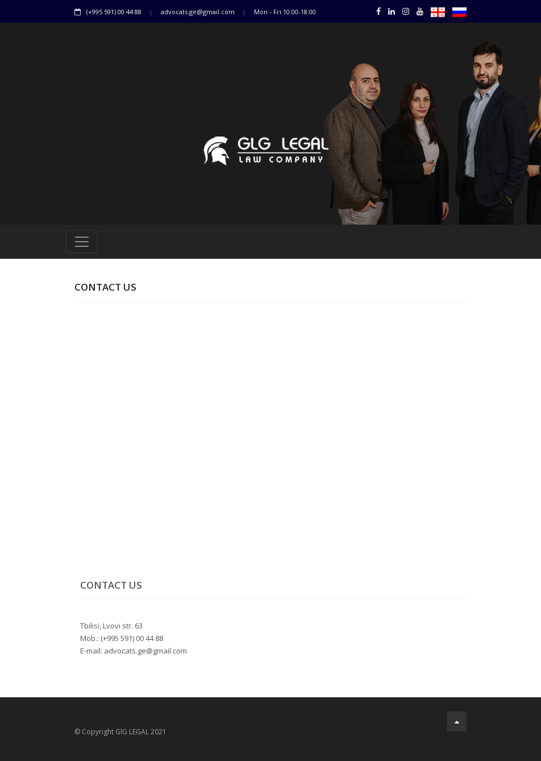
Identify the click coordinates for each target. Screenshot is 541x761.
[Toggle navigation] (82, 241)
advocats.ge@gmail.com (198, 11)
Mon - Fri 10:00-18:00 (285, 11)
